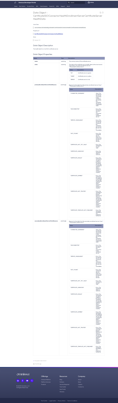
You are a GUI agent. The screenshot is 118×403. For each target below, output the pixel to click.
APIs (37, 6)
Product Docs (30, 6)
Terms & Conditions (72, 400)
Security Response (64, 384)
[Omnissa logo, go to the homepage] (23, 375)
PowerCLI (51, 6)
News (79, 382)
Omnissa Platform (46, 379)
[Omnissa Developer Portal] (15, 2)
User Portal (62, 389)
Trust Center (63, 387)
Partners (62, 382)
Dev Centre (22, 6)
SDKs (57, 6)
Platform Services (46, 382)
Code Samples (43, 6)
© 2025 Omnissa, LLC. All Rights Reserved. (23, 386)
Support (63, 6)
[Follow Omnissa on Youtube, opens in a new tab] (27, 380)
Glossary (62, 391)
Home (15, 6)
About (68, 6)
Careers (80, 384)
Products (43, 384)
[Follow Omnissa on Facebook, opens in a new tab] (22, 380)
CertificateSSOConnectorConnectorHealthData (48, 34)
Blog (61, 379)
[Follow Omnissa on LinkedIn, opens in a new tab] (17, 380)
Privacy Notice (61, 400)
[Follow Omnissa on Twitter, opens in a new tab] (31, 380)
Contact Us (81, 387)
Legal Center (52, 400)
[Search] (76, 2)
